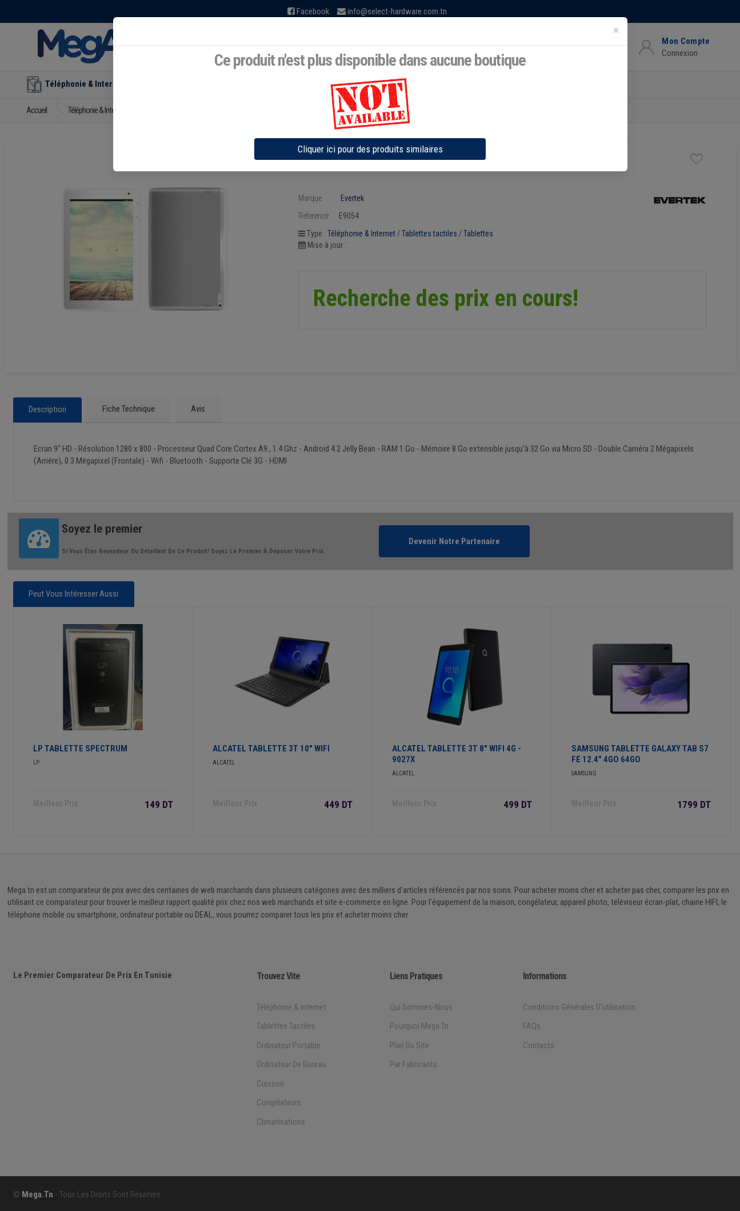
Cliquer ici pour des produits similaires (370, 149)
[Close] (616, 31)
